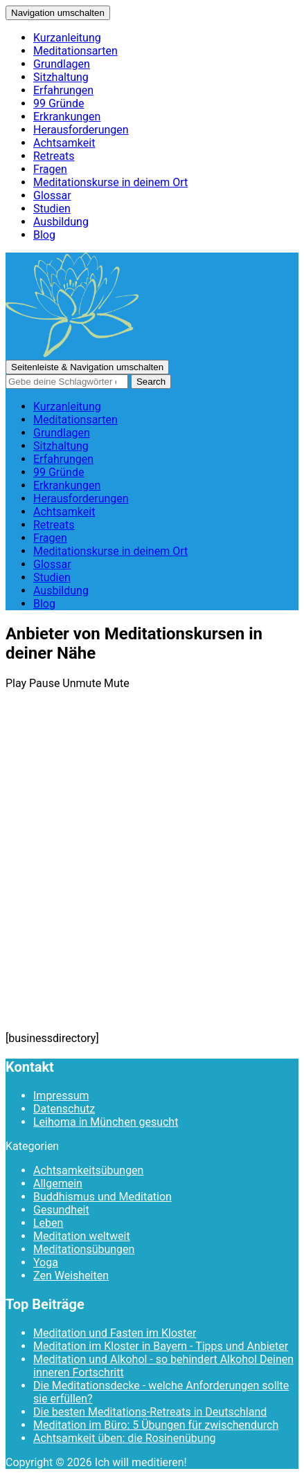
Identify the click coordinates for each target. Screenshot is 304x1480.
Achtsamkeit (64, 142)
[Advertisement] (152, 873)
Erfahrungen (63, 90)
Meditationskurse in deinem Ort (110, 182)
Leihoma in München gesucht (105, 1122)
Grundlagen (61, 64)
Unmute (81, 683)
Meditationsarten (75, 50)
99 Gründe (58, 103)
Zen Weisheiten (71, 1275)
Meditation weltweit (81, 1236)
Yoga (45, 1262)
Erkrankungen (66, 116)
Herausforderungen (81, 129)
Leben (48, 1223)
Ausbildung (61, 221)
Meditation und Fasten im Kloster (114, 1333)
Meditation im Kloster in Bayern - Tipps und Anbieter (160, 1346)
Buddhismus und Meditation (102, 1196)
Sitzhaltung (61, 77)
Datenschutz (64, 1108)
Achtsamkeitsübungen (88, 1170)
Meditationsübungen (83, 1249)
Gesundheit (61, 1209)
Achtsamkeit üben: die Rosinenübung (124, 1438)
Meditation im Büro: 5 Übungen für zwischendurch (155, 1425)
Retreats (54, 156)
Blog (44, 234)
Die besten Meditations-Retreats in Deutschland (150, 1411)
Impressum (61, 1095)
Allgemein (57, 1183)
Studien (52, 208)
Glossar (52, 195)
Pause (44, 683)
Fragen (50, 169)
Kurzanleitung (67, 37)
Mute (116, 683)
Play (16, 683)
